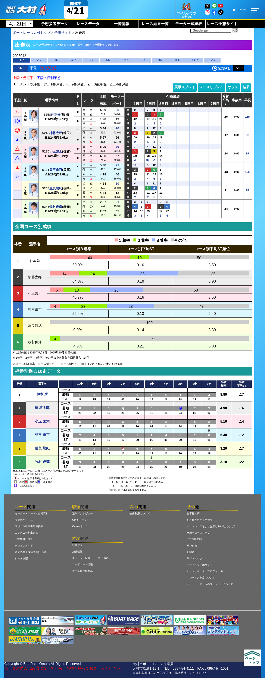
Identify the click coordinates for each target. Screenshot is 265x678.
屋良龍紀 (55, 188)
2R (39, 60)
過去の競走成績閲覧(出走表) (31, 552)
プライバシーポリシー (199, 564)
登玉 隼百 (42, 435)
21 (117, 202)
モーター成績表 (188, 24)
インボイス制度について (201, 577)
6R (108, 60)
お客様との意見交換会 (199, 519)
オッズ (233, 87)
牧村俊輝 (55, 206)
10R (177, 60)
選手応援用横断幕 (82, 570)
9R (160, 60)
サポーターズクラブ (198, 532)
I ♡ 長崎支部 (194, 539)
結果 (246, 87)
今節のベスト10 (24, 519)
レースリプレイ (211, 87)
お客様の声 (193, 513)
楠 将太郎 (42, 408)
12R (212, 60)
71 (117, 165)
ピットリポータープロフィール (205, 571)
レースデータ (88, 24)
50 (117, 183)
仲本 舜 (42, 394)
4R (73, 60)
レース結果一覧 (155, 24)
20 (117, 128)
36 (117, 110)
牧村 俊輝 (42, 462)
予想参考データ (54, 24)
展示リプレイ (184, 87)
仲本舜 (55, 114)
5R (91, 60)
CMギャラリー (80, 519)
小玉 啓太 (42, 421)
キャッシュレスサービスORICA (90, 558)
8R (143, 60)
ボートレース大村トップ (31, 32)
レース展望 (21, 558)
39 (117, 146)
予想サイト (62, 32)
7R (125, 60)
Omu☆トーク (80, 526)
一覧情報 (121, 24)
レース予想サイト (222, 24)
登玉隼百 (55, 170)
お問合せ (192, 552)
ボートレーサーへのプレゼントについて (210, 584)
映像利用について (140, 513)
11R (195, 60)
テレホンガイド (24, 545)
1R (21, 60)
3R (56, 60)
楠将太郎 (55, 133)
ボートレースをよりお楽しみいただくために (212, 526)
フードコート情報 (82, 564)
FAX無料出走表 (24, 539)
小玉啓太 (55, 151)
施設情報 (77, 551)
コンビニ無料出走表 (26, 532)
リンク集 (192, 545)
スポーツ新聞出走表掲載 (29, 526)
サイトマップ (194, 558)
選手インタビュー (82, 513)
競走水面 (77, 545)
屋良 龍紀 (42, 448)
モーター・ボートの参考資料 (31, 513)
